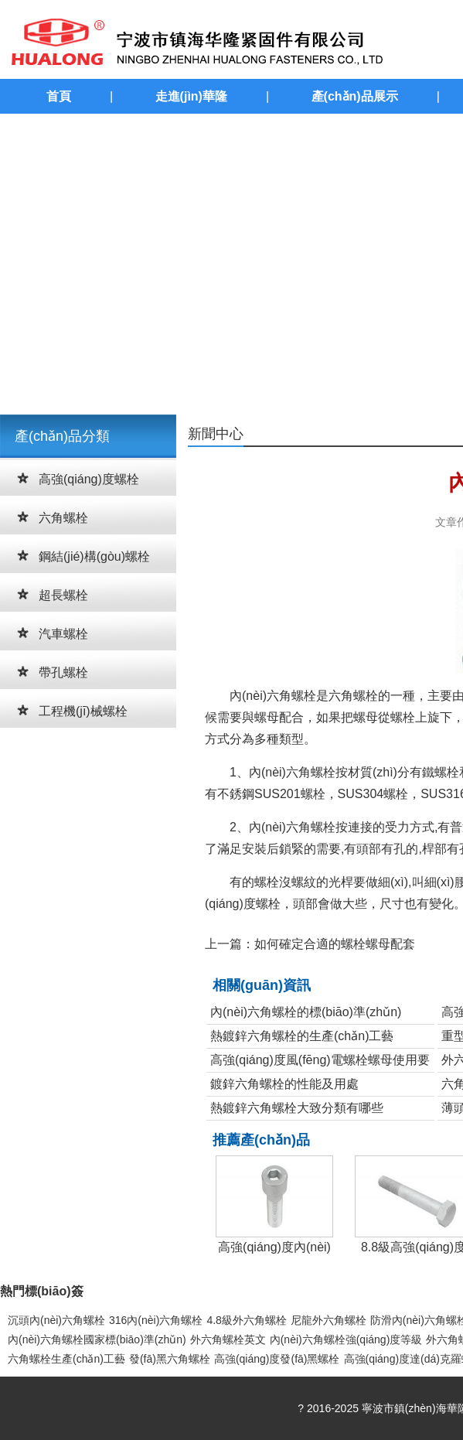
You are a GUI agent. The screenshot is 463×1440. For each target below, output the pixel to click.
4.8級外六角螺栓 (246, 1320)
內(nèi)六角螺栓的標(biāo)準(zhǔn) (305, 1012)
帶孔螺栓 (63, 672)
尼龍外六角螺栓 (328, 1320)
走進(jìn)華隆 (191, 96)
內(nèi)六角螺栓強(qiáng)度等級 (346, 1339)
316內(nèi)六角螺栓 (156, 1320)
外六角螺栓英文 (228, 1339)
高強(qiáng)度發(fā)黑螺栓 (277, 1359)
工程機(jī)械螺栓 (83, 711)
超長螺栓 (63, 595)
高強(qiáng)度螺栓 (89, 479)
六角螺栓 (63, 517)
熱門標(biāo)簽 (41, 1291)
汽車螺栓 (63, 633)
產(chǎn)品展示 (355, 96)
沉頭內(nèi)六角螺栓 (56, 1320)
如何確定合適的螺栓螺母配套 (334, 943)
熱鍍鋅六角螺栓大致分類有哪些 (296, 1107)
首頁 (58, 96)
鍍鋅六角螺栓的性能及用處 (284, 1083)
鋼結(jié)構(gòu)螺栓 (94, 556)
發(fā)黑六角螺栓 (169, 1359)
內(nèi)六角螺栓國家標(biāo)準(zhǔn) (97, 1339)
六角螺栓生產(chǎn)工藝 (66, 1359)
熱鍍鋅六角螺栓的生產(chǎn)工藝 (301, 1035)
